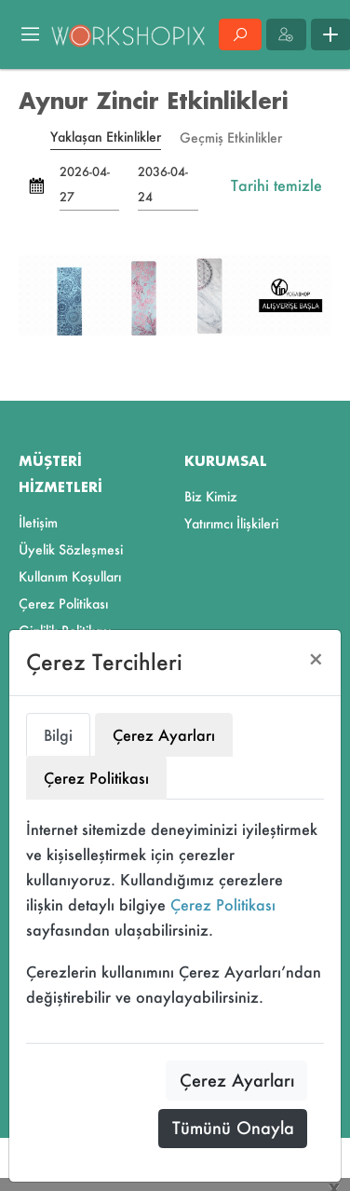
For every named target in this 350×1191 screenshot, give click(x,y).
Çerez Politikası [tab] (96, 777)
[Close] (316, 659)
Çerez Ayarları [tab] (164, 735)
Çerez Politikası (223, 904)
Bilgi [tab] (58, 735)
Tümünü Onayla (233, 1127)
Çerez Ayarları (237, 1080)
